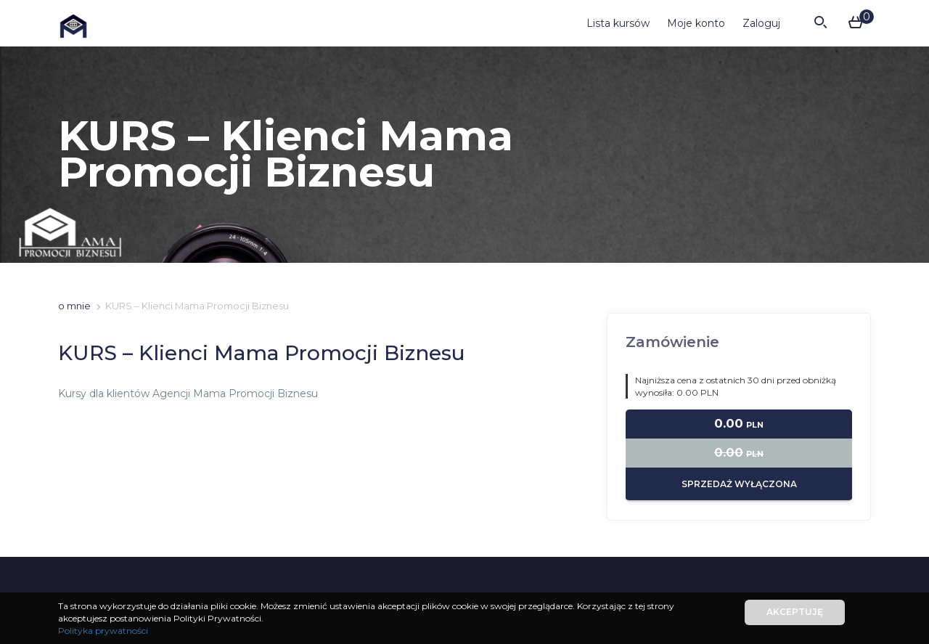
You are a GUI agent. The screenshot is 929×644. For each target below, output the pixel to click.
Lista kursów (618, 23)
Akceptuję (794, 611)
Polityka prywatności (103, 630)
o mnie (74, 305)
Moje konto (696, 23)
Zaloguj (761, 23)
